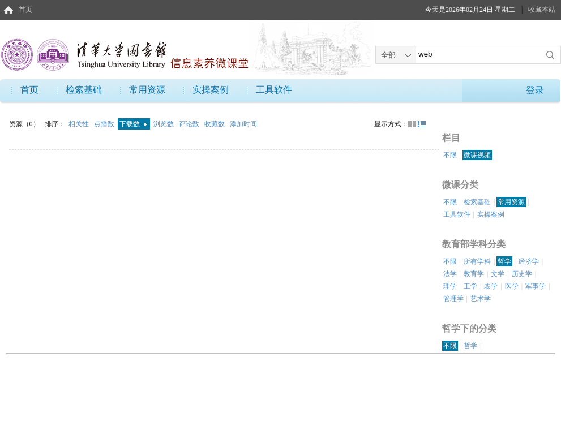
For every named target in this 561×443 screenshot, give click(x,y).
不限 (450, 155)
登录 (535, 90)
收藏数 (215, 124)
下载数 (133, 124)
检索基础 (84, 89)
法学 (450, 274)
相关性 (79, 124)
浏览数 (164, 124)
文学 (497, 274)
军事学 (535, 286)
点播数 (105, 124)
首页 (25, 10)
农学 (491, 286)
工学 (470, 286)
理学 (450, 286)
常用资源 (147, 89)
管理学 (453, 299)
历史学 (522, 274)
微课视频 (477, 155)
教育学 (474, 274)
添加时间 (243, 124)
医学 (512, 286)
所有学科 (477, 261)
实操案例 (210, 89)
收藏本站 (541, 10)
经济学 (529, 261)
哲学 (504, 261)
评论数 (190, 124)
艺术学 (480, 299)
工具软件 (274, 89)
